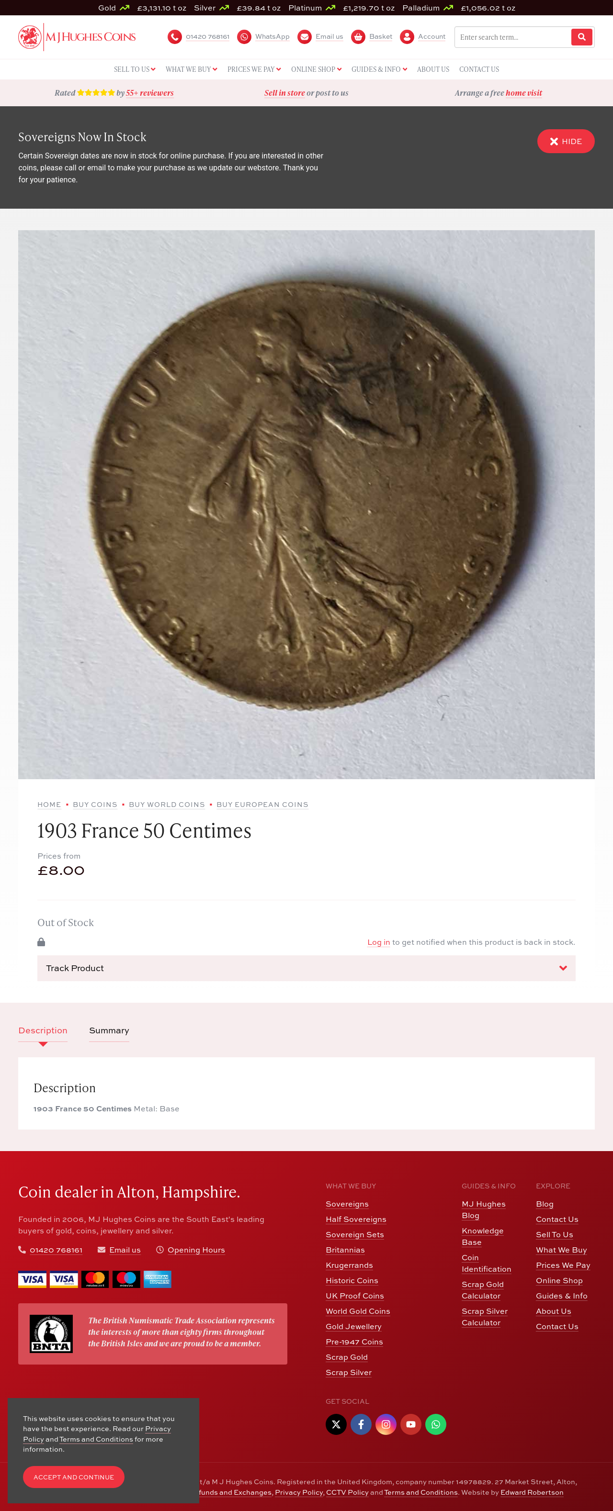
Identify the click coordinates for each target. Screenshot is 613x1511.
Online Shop (559, 1280)
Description (43, 1030)
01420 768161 (56, 1249)
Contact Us (557, 1219)
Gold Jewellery (354, 1326)
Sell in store (284, 92)
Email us (125, 1249)
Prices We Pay (563, 1265)
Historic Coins (352, 1280)
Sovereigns (347, 1203)
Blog (545, 1203)
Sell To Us (554, 1234)
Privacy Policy (299, 1492)
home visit (524, 92)
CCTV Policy (347, 1492)
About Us (553, 1311)
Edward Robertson (532, 1492)
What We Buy (561, 1249)
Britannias (345, 1249)
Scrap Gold (347, 1357)
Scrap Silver (349, 1372)
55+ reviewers (150, 92)
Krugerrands (349, 1265)
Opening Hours (196, 1249)
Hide (566, 141)
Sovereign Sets (355, 1234)
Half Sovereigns (356, 1219)
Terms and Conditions (421, 1492)
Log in (378, 942)
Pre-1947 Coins (354, 1341)
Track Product (306, 968)
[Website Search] (581, 37)
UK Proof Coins (355, 1295)
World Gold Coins (358, 1311)
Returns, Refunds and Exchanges (215, 1492)
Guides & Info (562, 1295)
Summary (109, 1030)
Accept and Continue (74, 1477)
